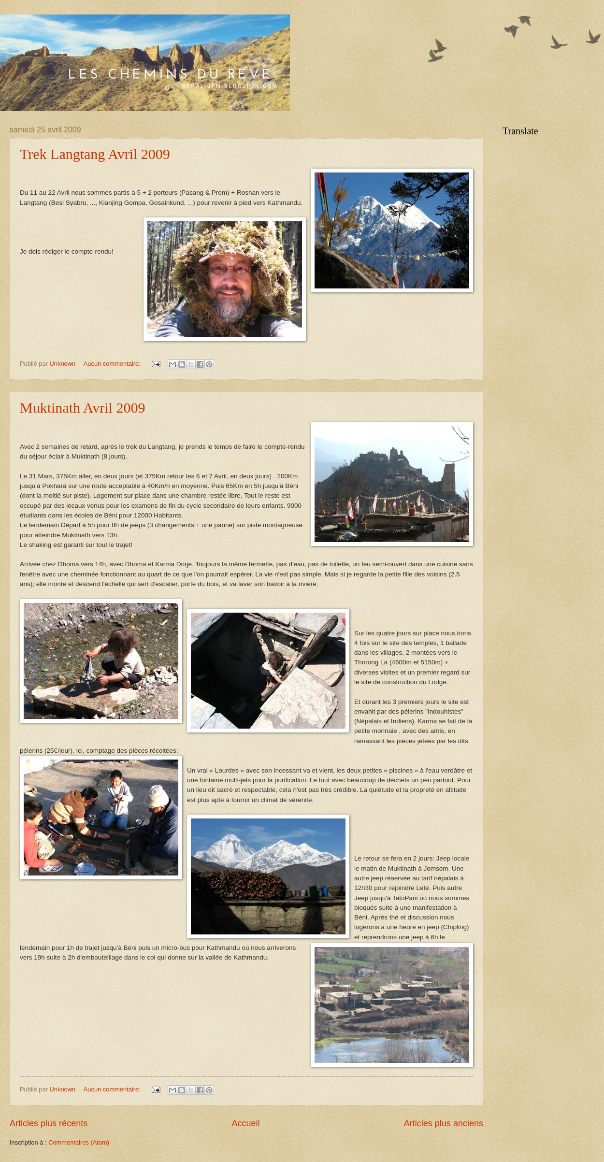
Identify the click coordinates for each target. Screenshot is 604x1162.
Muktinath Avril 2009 (82, 408)
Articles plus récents (48, 1123)
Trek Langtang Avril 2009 (95, 154)
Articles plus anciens (443, 1123)
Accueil (245, 1123)
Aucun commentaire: (113, 363)
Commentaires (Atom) (78, 1142)
